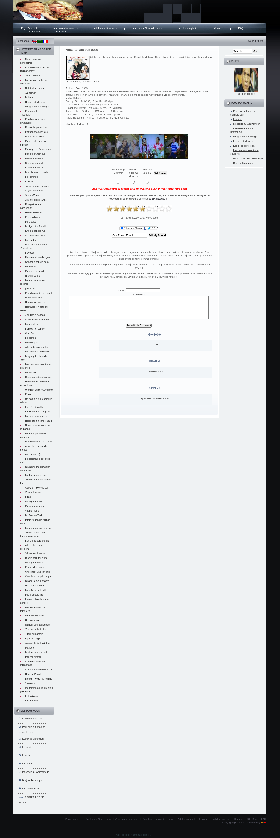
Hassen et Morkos (35, 102)
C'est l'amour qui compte (38, 576)
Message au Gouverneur (38, 149)
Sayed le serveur (34, 190)
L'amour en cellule (35, 328)
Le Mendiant (31, 324)
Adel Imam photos (188, 28)
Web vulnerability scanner (215, 819)
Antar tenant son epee (37, 319)
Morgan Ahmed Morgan (37, 106)
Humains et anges (35, 302)
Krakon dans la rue (35, 231)
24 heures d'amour (35, 553)
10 (168, 208)
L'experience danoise (36, 132)
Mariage (29, 647)
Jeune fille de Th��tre (37, 643)
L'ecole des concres (35, 567)
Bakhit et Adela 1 (34, 167)
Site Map (251, 819)
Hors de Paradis (33, 674)
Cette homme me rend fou (39, 669)
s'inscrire (61, 31)
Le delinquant (32, 342)
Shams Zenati (32, 195)
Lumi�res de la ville (36, 590)
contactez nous (158, 199)
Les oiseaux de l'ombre (37, 172)
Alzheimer (30, 92)
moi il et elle (31, 700)
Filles (28, 497)
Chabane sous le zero (37, 262)
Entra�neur (31, 696)
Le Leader (30, 240)
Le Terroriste (31, 176)
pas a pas (30, 288)
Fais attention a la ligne (37, 257)
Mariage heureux (34, 562)
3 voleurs (30, 683)
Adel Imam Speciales (105, 28)
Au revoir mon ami (35, 235)
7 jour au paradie (34, 634)
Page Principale (29, 28)
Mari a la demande (35, 271)
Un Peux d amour (34, 585)
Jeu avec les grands (36, 199)
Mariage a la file (33, 501)
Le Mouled (30, 221)
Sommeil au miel (34, 163)
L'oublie (29, 181)
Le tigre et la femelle (36, 226)
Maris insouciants (34, 506)
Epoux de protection (36, 127)
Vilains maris (32, 510)
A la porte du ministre (36, 347)
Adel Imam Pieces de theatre (147, 28)
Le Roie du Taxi (33, 515)
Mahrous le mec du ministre (248, 158)
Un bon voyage (33, 620)
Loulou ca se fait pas (36, 475)
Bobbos (29, 97)
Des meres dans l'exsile (38, 377)
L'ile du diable (32, 217)
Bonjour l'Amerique (35, 154)
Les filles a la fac (34, 594)
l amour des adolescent (37, 624)
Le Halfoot (30, 266)
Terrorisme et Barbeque (37, 186)
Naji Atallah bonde (35, 88)
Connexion (35, 31)
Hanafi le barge (33, 212)
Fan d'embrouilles (34, 407)
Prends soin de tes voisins (39, 441)
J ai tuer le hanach (35, 315)
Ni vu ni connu (32, 275)
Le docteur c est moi (36, 652)
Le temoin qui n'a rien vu (38, 528)
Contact (218, 28)
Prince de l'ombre (34, 136)
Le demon (30, 338)
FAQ (240, 28)
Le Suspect (31, 372)
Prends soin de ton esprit (38, 293)
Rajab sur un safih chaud (38, 420)
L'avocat (29, 252)
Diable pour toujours (36, 558)
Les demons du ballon (37, 351)
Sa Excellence (32, 75)
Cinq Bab (30, 333)
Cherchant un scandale (37, 571)
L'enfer (28, 394)
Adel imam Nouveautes (65, 28)
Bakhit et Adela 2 (34, 158)
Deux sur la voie (33, 297)
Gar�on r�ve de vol (36, 487)
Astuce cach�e (33, 454)
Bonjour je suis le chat (37, 540)
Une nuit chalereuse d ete (38, 389)
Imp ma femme (33, 657)
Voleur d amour (33, 492)
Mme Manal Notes (35, 615)
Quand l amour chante (37, 581)
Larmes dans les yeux (37, 416)
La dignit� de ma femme (38, 678)
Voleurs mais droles (35, 629)
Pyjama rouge (32, 638)
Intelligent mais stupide (37, 411)
